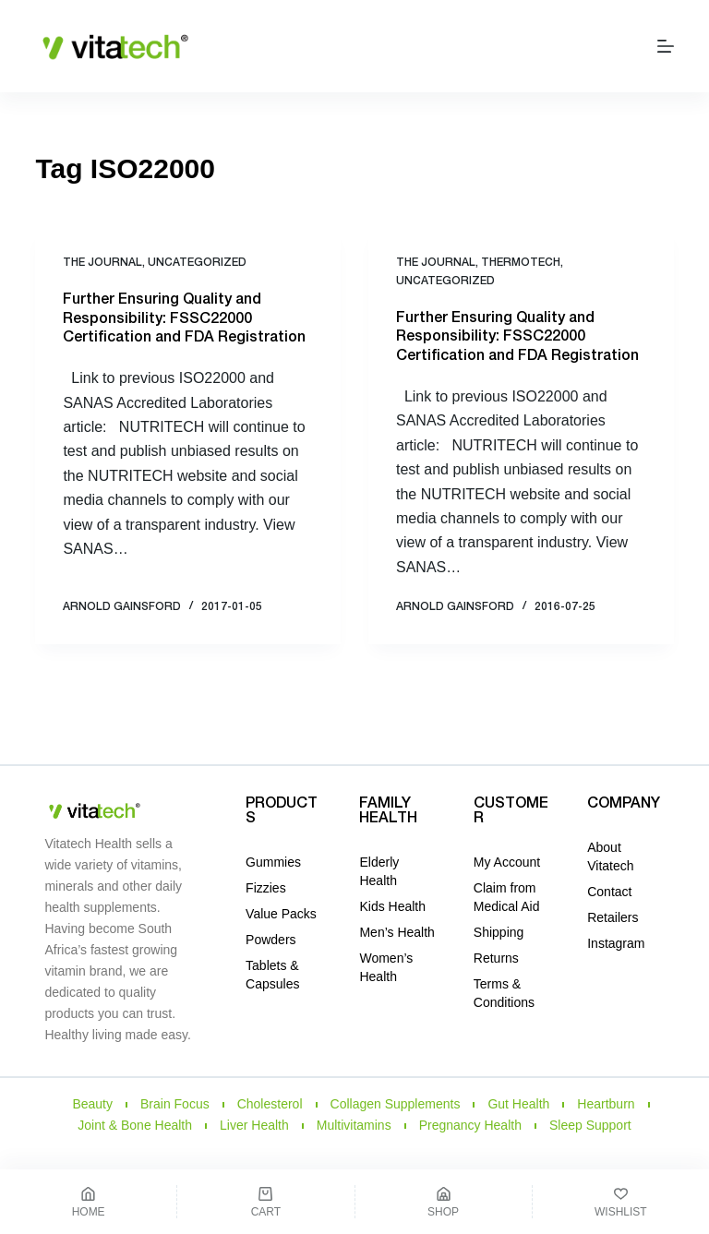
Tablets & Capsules (272, 974)
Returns (496, 958)
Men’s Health (396, 932)
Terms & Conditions (504, 993)
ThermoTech (520, 263)
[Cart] (265, 1202)
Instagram (615, 943)
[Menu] (665, 46)
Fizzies (266, 888)
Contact (609, 891)
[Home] (88, 1202)
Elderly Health (379, 871)
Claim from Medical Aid (507, 897)
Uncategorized (197, 263)
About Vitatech (610, 856)
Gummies (273, 862)
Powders (270, 939)
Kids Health (392, 906)
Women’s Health (386, 967)
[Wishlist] (621, 1202)
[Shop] (443, 1202)
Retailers (612, 917)
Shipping (499, 932)
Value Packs (281, 913)
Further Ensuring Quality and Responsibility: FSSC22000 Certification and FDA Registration (184, 319)
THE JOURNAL (102, 263)
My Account (507, 862)
